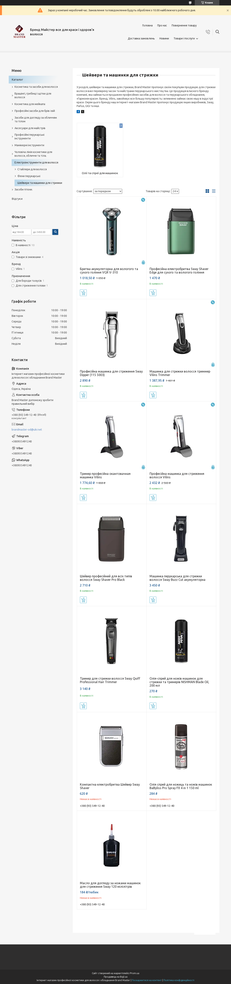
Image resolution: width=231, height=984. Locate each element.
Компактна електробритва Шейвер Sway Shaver (110, 786)
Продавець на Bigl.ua (115, 976)
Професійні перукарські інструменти (29, 136)
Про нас (162, 25)
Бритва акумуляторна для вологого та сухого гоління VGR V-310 (109, 270)
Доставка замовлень (141, 38)
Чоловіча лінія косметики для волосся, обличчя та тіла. (33, 153)
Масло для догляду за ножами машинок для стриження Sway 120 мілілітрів (110, 884)
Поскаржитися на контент (147, 980)
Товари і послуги (184, 38)
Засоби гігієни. (24, 189)
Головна (147, 25)
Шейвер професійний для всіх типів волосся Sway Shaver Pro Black (106, 577)
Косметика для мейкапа (30, 104)
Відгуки (17, 198)
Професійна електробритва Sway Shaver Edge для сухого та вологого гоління (179, 270)
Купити (83, 292)
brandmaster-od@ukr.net (27, 429)
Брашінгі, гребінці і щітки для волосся (33, 95)
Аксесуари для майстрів (30, 128)
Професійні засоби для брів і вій (35, 110)
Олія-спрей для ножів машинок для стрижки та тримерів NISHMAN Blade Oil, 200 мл (179, 682)
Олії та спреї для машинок (100, 173)
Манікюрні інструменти (29, 145)
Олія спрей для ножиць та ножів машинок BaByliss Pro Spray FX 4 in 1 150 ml (181, 786)
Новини (164, 38)
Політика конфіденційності (179, 980)
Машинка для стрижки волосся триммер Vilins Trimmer (180, 373)
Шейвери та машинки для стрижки (39, 182)
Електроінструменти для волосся (36, 162)
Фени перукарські (28, 176)
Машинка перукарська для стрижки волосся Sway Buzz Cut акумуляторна (177, 577)
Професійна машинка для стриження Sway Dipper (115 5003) (111, 373)
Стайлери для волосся (32, 169)
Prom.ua (134, 973)
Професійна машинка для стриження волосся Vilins (177, 475)
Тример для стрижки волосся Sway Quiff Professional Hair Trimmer (110, 680)
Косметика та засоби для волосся (36, 86)
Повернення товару (184, 25)
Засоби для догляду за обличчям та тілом (36, 119)
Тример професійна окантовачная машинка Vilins (105, 475)
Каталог (17, 79)
